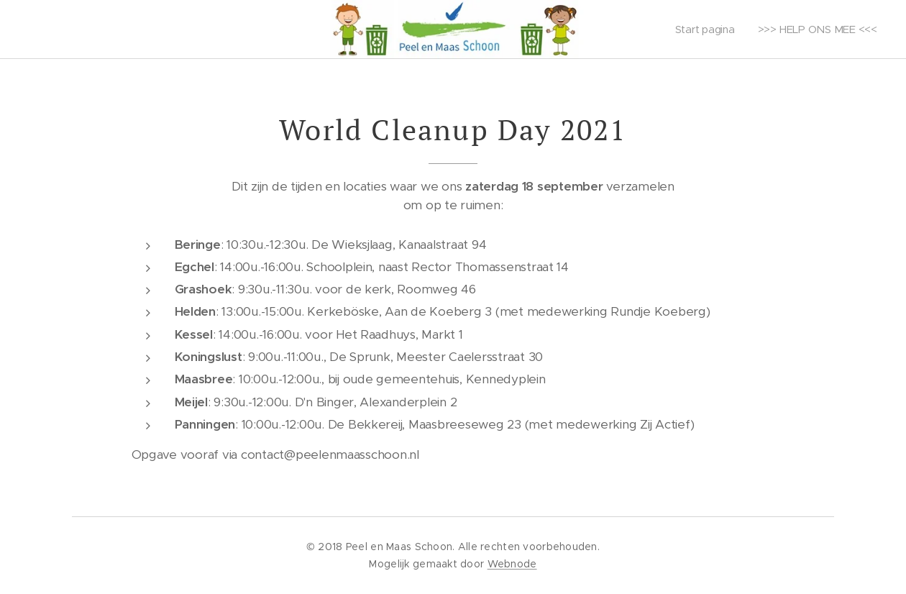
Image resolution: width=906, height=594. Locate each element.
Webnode (512, 563)
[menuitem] (706, 29)
